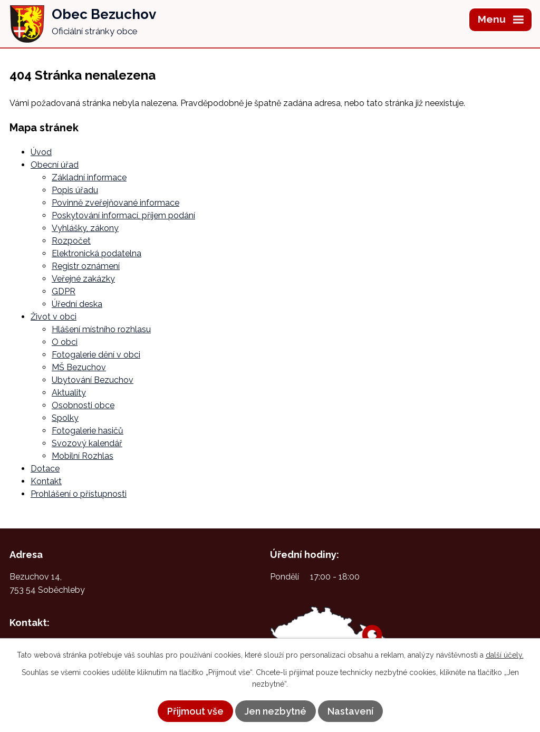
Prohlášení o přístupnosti (79, 494)
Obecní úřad (55, 165)
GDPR (63, 291)
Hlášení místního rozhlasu (101, 329)
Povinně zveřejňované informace (115, 203)
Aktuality (69, 393)
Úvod (41, 152)
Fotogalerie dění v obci (96, 355)
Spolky (65, 418)
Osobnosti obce (83, 405)
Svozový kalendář (87, 443)
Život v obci (53, 317)
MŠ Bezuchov (79, 367)
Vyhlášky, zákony (85, 228)
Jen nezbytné (275, 711)
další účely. (505, 655)
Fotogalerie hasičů (87, 431)
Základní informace (89, 177)
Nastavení (350, 711)
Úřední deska (77, 304)
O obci (65, 342)
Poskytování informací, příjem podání (123, 215)
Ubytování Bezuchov (92, 380)
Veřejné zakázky (83, 279)
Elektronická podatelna (96, 253)
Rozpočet (71, 241)
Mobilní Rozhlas (82, 456)
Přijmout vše (195, 711)
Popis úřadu (75, 190)
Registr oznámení (86, 266)
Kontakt (46, 481)
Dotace (45, 469)
